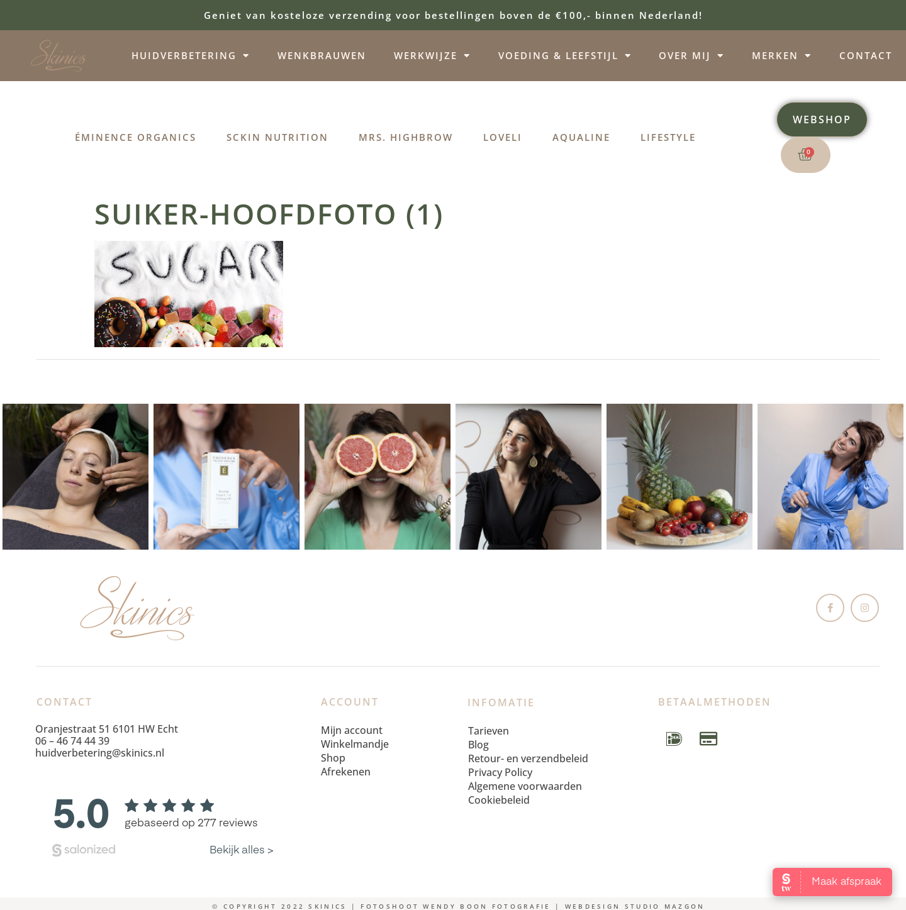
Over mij (691, 56)
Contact (865, 55)
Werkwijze (432, 56)
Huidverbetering (190, 56)
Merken (782, 56)
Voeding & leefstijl (565, 56)
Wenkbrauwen (321, 55)
